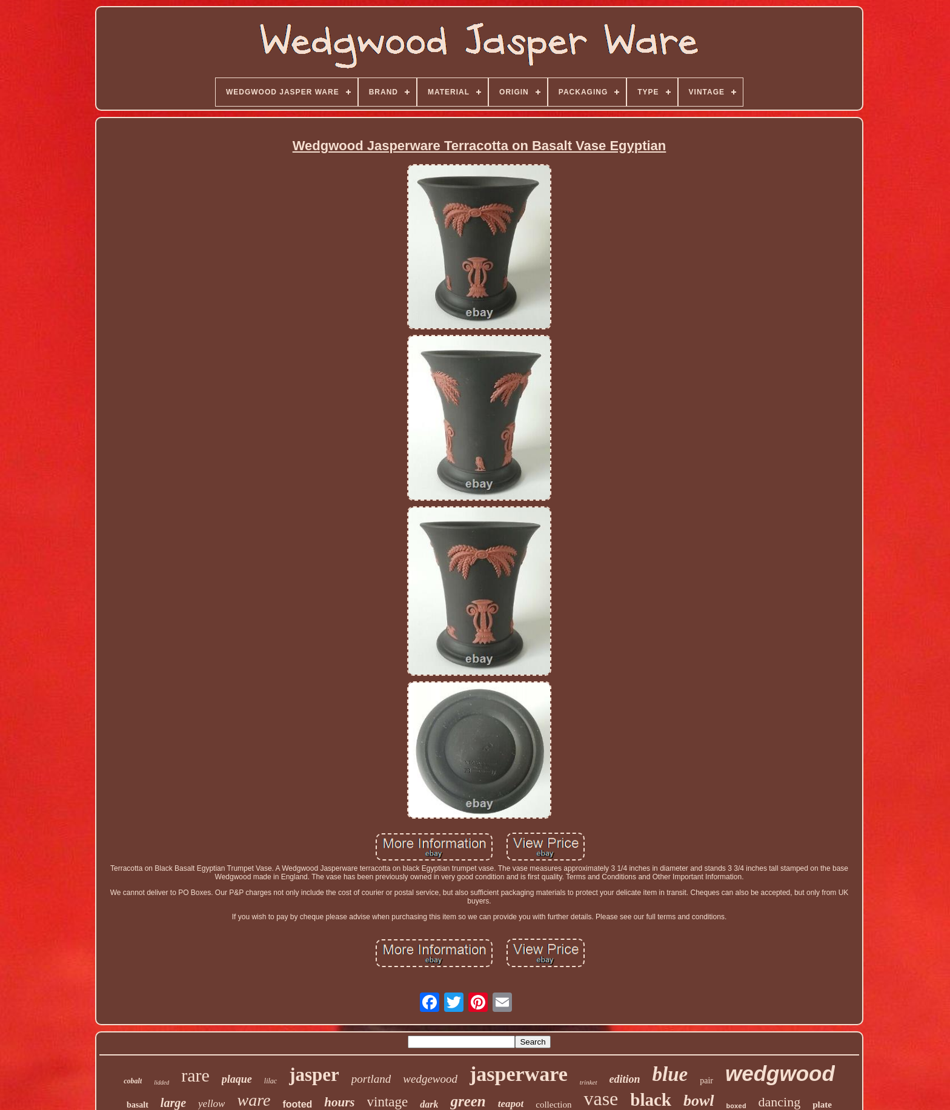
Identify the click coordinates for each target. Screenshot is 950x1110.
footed (297, 1104)
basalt (137, 1104)
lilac (270, 1081)
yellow (211, 1103)
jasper (314, 1074)
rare (195, 1075)
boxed (736, 1106)
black (650, 1099)
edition (625, 1079)
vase (600, 1098)
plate (822, 1104)
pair (706, 1080)
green (467, 1101)
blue (670, 1074)
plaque (237, 1079)
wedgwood (780, 1073)
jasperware (519, 1074)
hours (339, 1102)
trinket (588, 1082)
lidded (161, 1082)
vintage (387, 1101)
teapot (511, 1103)
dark (429, 1104)
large (173, 1102)
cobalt (133, 1081)
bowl (698, 1100)
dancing (780, 1101)
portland (371, 1078)
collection (553, 1104)
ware (253, 1100)
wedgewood (430, 1078)
